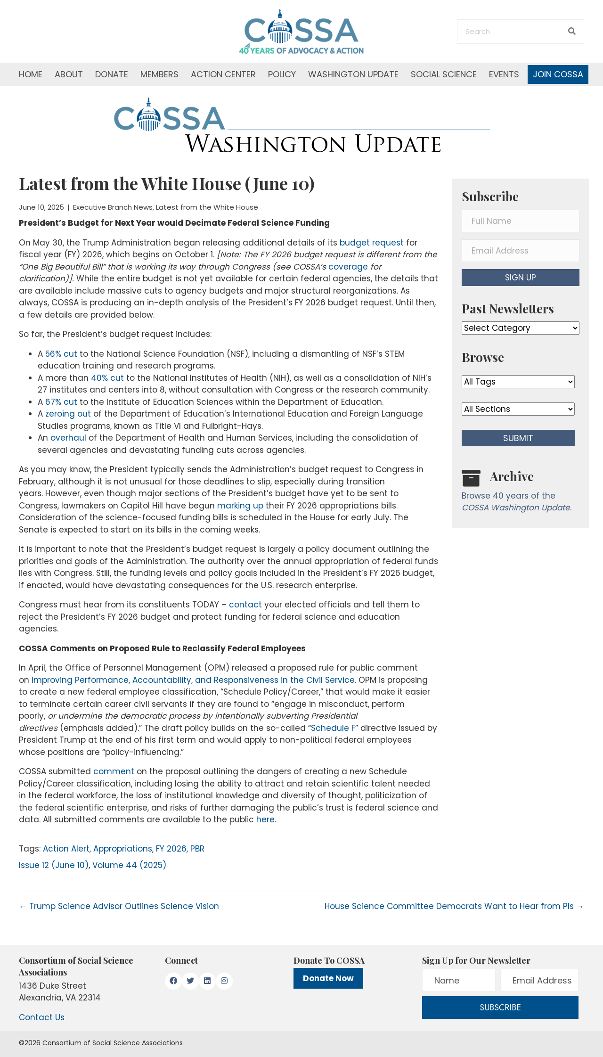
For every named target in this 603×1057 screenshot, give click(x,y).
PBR (197, 848)
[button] (520, 277)
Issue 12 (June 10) (54, 865)
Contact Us (42, 1017)
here (265, 819)
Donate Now (328, 978)
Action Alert (66, 848)
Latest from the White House (207, 207)
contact (245, 604)
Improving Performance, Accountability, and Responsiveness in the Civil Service (193, 680)
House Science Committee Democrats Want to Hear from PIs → (454, 906)
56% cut (61, 354)
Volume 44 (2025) (129, 865)
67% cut (61, 402)
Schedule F (333, 728)
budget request (372, 242)
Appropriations (122, 848)
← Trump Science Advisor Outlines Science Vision (119, 906)
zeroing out (68, 413)
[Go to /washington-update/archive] (520, 493)
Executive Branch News (113, 207)
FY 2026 (171, 848)
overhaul (68, 437)
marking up (240, 505)
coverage (348, 266)
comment (113, 771)
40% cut (107, 378)
